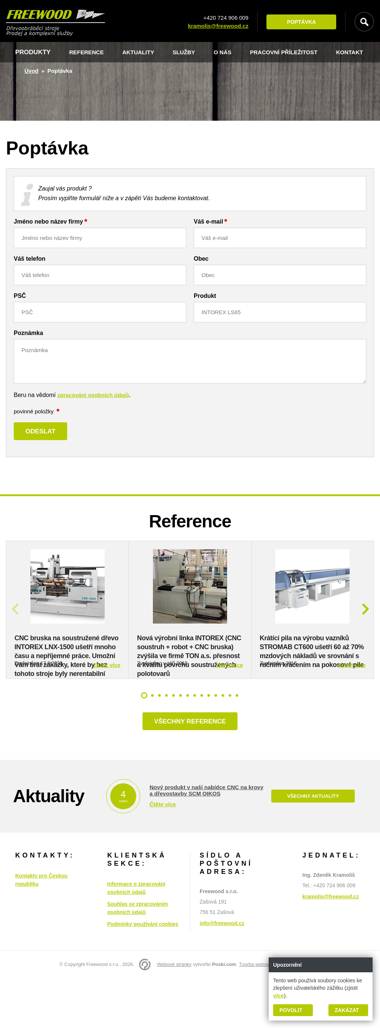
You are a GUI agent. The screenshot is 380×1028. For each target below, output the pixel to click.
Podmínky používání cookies (142, 974)
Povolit (290, 1010)
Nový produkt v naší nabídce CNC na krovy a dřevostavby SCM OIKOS (206, 840)
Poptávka (297, 22)
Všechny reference (190, 769)
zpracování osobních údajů (93, 395)
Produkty (32, 52)
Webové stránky (174, 1014)
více (278, 995)
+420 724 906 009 (221, 17)
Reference (88, 52)
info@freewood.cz (222, 973)
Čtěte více (163, 854)
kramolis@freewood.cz (214, 26)
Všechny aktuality (313, 846)
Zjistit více (106, 712)
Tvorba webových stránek (266, 1014)
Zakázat (347, 1010)
